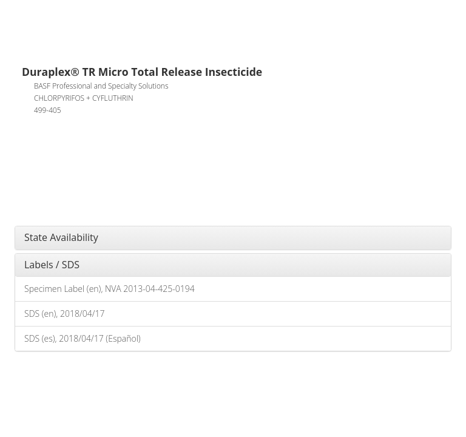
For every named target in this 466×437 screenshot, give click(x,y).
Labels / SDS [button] (51, 264)
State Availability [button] (61, 237)
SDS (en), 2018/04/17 (64, 313)
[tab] (233, 237)
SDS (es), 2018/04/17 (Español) (82, 338)
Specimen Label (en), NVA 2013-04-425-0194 (109, 288)
